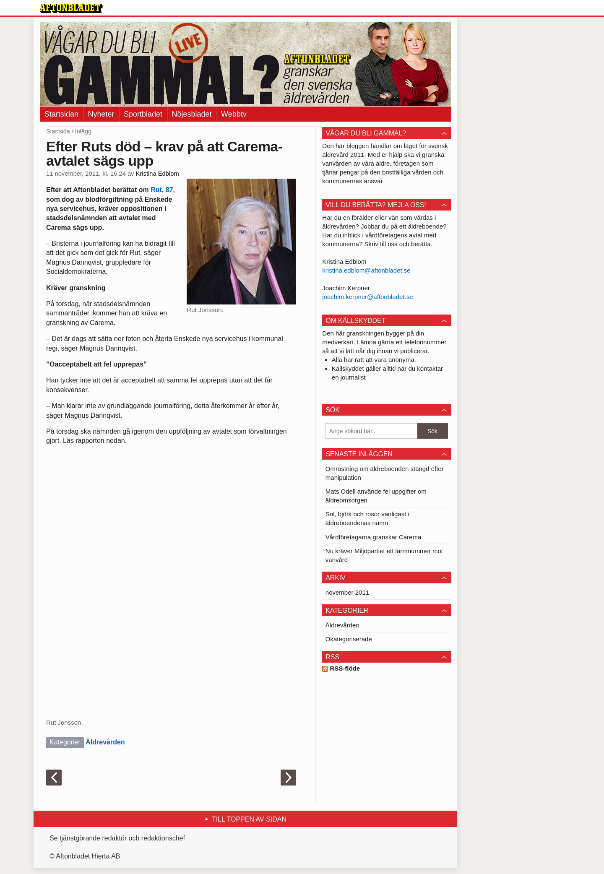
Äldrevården (105, 742)
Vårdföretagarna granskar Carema (373, 537)
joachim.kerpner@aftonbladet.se (367, 296)
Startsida (58, 131)
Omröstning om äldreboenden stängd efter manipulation (384, 473)
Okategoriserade (348, 638)
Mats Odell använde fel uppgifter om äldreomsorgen (376, 496)
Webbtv (234, 114)
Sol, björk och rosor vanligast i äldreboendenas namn (367, 518)
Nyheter (101, 114)
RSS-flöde (341, 668)
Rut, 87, (163, 189)
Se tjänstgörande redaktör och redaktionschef (117, 838)
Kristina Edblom (157, 173)
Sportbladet (143, 114)
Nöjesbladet (192, 114)
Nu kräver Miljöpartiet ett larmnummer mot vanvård (384, 555)
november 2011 (347, 592)
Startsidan (61, 114)
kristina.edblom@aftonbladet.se (366, 270)
